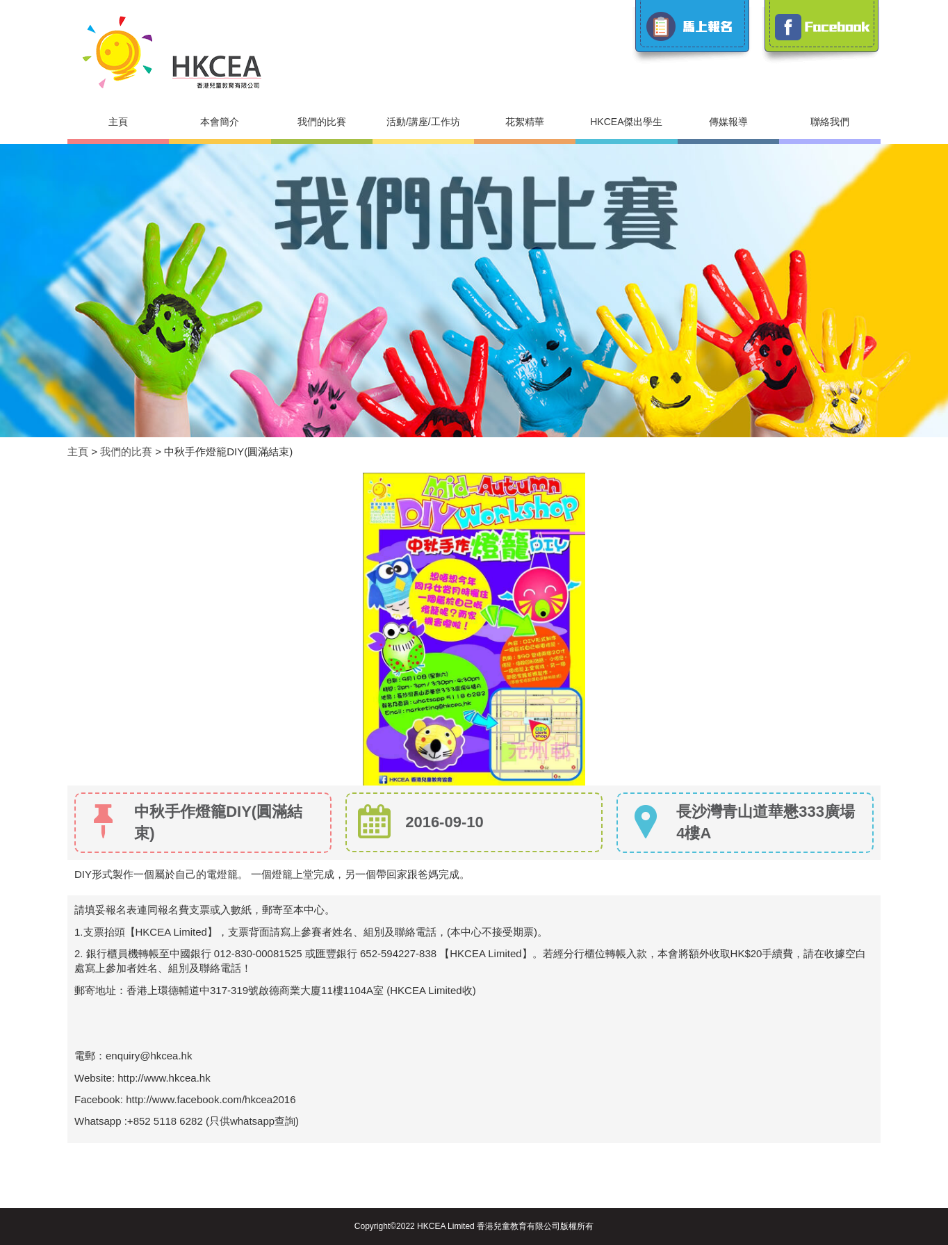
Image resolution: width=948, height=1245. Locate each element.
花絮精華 (524, 121)
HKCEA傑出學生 (626, 121)
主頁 (118, 121)
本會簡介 (219, 121)
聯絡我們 (829, 121)
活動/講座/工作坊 (423, 121)
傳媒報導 (728, 121)
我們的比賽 (321, 121)
